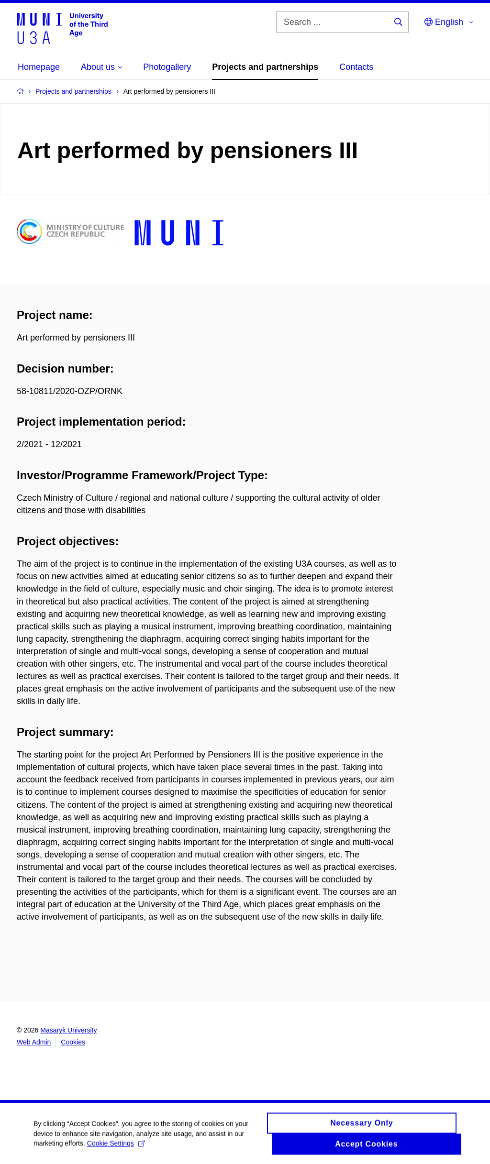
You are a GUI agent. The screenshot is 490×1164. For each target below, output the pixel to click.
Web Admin (34, 1042)
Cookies (73, 1042)
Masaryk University (68, 1030)
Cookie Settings (116, 1148)
